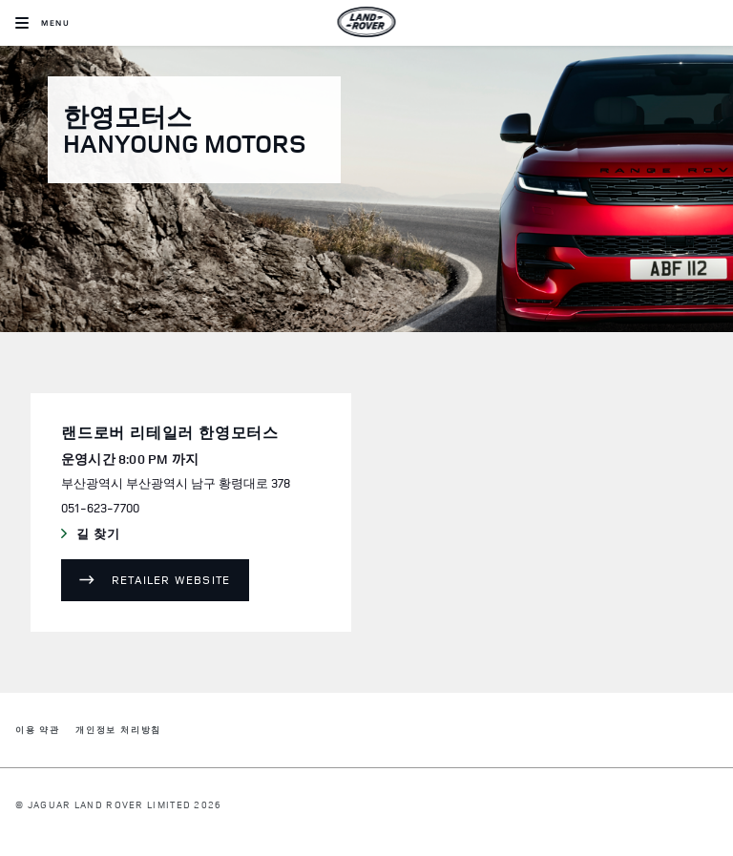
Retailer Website (171, 580)
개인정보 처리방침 (118, 730)
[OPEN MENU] (42, 23)
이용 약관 (37, 730)
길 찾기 (141, 534)
